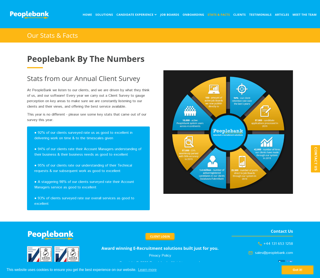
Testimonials (260, 15)
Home (87, 15)
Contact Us (315, 159)
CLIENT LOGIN (160, 236)
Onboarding (193, 15)
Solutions (104, 15)
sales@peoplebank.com (274, 252)
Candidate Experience (134, 15)
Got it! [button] (297, 270)
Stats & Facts (219, 15)
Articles (282, 15)
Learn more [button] (147, 270)
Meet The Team (304, 15)
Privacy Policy (160, 255)
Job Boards (169, 15)
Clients (239, 15)
